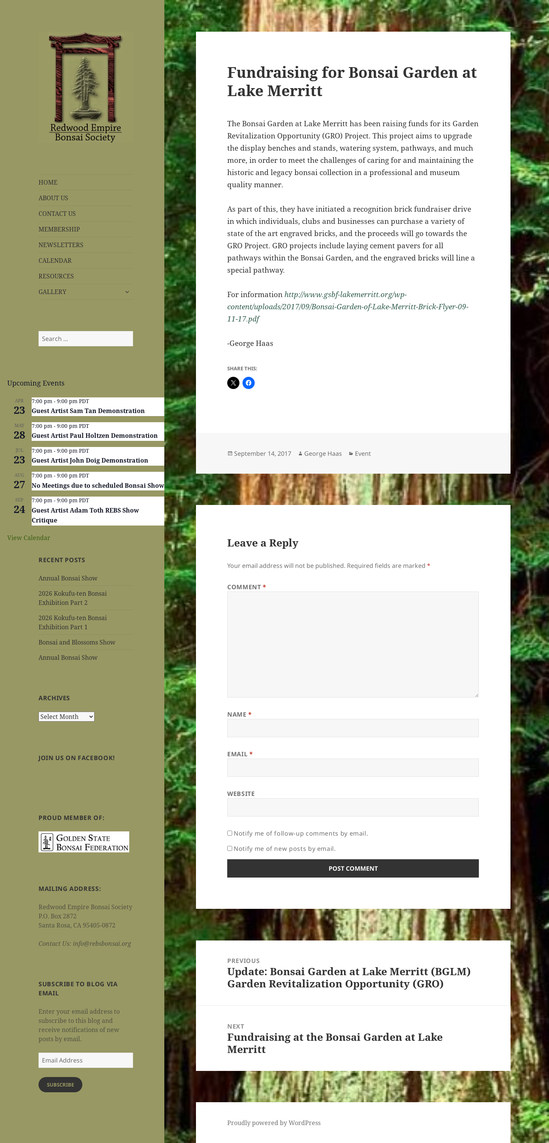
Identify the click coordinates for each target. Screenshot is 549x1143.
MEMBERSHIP (59, 229)
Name (239, 714)
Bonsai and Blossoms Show (77, 642)
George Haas (323, 453)
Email (240, 754)
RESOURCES (56, 276)
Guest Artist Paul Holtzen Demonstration (95, 435)
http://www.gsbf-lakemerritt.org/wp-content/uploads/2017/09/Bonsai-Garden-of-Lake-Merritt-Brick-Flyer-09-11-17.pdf (348, 306)
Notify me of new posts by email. (285, 848)
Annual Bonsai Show (68, 578)
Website (241, 793)
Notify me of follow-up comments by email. (301, 833)
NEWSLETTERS (61, 245)
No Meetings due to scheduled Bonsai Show (98, 485)
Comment (246, 587)
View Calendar (28, 538)
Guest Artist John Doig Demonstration (90, 460)
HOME (48, 182)
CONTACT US (57, 213)
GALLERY (52, 292)
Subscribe (60, 1084)
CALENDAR (55, 260)
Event (363, 453)
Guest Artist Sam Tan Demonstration (88, 411)
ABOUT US (53, 198)
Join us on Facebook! (77, 758)
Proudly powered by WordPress (274, 1123)
